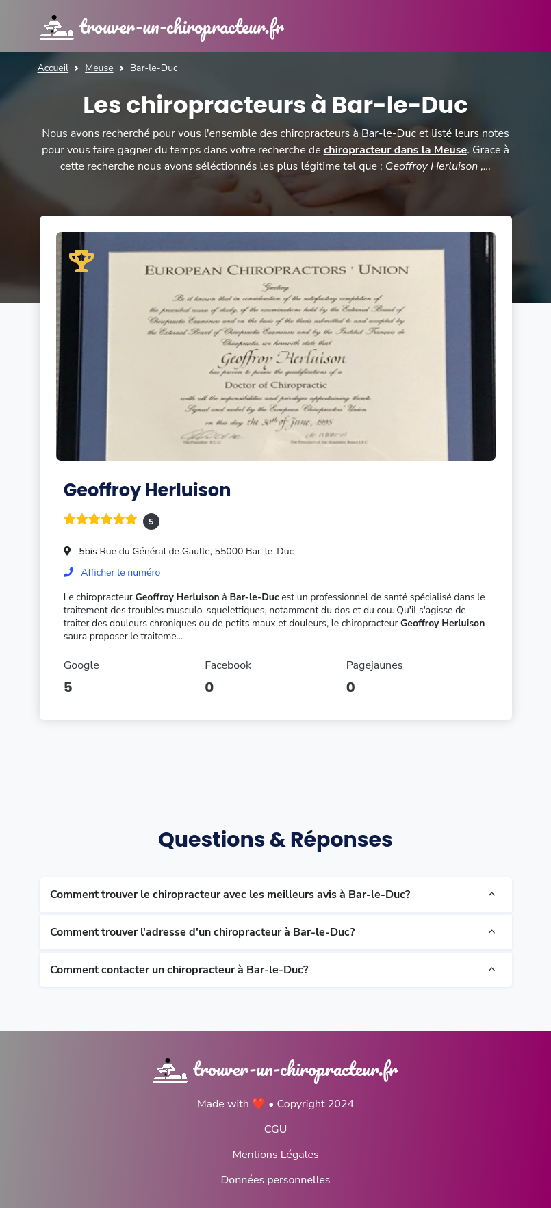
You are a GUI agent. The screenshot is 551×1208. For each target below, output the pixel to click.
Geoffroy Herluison (147, 490)
